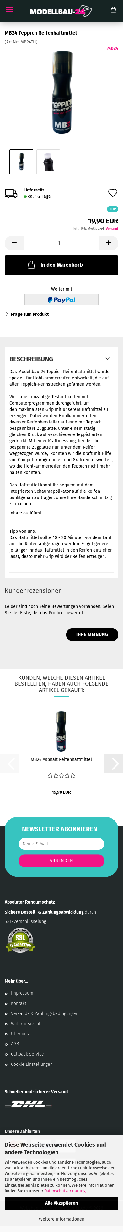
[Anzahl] (61, 243)
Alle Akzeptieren (61, 1203)
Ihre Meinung (92, 634)
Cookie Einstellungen (32, 1064)
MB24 (112, 48)
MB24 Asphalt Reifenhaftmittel (61, 759)
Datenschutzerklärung (65, 1191)
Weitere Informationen (61, 1219)
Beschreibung (31, 359)
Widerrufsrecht (25, 1023)
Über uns (20, 1033)
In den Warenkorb (54, 264)
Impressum (22, 993)
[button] (14, 243)
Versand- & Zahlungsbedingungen (44, 1013)
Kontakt (18, 1003)
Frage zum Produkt (30, 314)
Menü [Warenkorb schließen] (9, 9)
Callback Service (27, 1054)
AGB (15, 1044)
